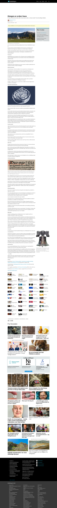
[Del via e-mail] (12, 320)
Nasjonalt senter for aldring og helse (28, 494)
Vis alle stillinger (28, 371)
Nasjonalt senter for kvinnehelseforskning (28, 496)
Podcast (43, 1)
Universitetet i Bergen (40, 505)
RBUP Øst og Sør (40, 487)
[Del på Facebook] (8, 320)
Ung (40, 1)
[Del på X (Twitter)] (9, 320)
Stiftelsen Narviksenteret (41, 497)
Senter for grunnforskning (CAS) (42, 492)
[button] (48, 365)
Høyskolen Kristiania (11, 504)
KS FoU (10, 506)
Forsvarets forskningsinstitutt (13, 494)
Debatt (37, 1)
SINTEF (39, 491)
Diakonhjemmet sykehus (12, 488)
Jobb (46, 1)
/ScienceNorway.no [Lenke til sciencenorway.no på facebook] (41, 465)
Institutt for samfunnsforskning (13, 505)
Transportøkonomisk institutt (41, 502)
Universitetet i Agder (40, 504)
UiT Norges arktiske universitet (42, 503)
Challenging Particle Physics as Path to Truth (21, 264)
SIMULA (39, 490)
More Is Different (15, 268)
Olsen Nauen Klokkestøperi (12, 270)
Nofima (24, 499)
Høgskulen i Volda (11, 502)
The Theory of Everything (22, 267)
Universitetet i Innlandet (41, 506)
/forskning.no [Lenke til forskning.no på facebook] (40, 462)
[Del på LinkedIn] (11, 320)
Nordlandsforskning (26, 501)
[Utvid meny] (49, 1)
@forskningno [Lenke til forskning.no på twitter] (40, 460)
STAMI (38, 495)
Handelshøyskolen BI (12, 497)
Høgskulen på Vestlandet (12, 503)
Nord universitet (25, 500)
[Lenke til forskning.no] (21, 1)
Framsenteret (11, 495)
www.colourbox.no (43, 32)
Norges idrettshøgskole (26, 507)
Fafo (9, 491)
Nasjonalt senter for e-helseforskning (28, 495)
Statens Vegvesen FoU (40, 496)
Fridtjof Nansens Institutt (12, 496)
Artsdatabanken (11, 487)
